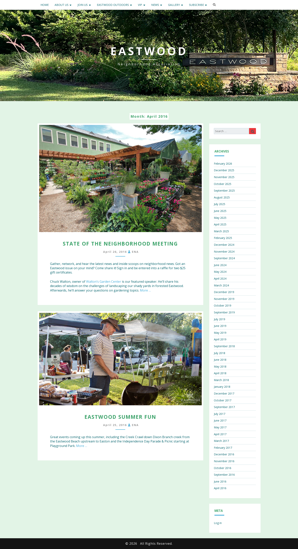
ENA (135, 252)
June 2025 (220, 211)
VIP (140, 5)
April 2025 (220, 224)
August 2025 (222, 197)
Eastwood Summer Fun (120, 416)
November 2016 (224, 461)
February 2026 (223, 163)
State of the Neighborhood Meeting (120, 243)
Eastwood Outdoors (113, 5)
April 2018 (220, 373)
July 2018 (219, 353)
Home (45, 5)
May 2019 (220, 333)
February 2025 (223, 238)
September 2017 (224, 407)
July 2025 (219, 204)
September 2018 (224, 346)
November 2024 (224, 251)
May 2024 (220, 272)
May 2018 (220, 366)
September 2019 (224, 312)
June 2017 (220, 420)
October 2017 (222, 400)
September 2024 (224, 258)
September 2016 (224, 474)
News (155, 5)
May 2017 (220, 427)
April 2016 (220, 488)
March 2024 (221, 285)
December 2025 (224, 170)
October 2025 (222, 184)
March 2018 (221, 380)
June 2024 (220, 265)
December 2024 (224, 245)
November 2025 (224, 177)
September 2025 (224, 190)
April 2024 (220, 278)
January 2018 (222, 386)
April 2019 (220, 339)
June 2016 (220, 481)
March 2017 (221, 441)
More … (145, 290)
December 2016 (224, 454)
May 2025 (220, 218)
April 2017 (220, 434)
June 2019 (220, 326)
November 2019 (224, 299)
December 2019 (224, 292)
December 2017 (224, 393)
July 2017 (219, 414)
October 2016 (222, 468)
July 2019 (219, 319)
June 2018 (220, 360)
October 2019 (222, 305)
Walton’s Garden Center (103, 281)
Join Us (82, 5)
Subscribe (196, 5)
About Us (61, 5)
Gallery (174, 5)
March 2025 (221, 231)
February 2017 (223, 447)
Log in (218, 523)
